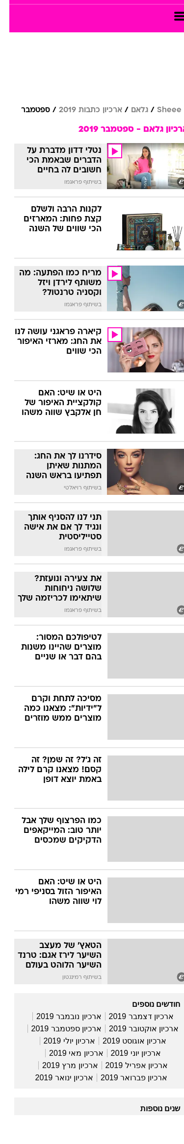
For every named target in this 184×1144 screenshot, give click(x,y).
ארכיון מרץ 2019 (60, 1065)
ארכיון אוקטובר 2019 (134, 1028)
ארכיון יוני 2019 (127, 1053)
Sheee (160, 110)
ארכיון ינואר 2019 (55, 1077)
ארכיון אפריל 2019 (127, 1065)
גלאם (130, 110)
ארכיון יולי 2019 (60, 1041)
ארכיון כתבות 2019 (81, 110)
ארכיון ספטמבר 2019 (57, 1028)
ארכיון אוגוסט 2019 (125, 1041)
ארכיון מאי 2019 (67, 1053)
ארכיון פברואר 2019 (124, 1077)
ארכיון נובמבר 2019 (59, 1016)
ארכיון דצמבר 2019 (132, 1016)
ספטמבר (26, 110)
